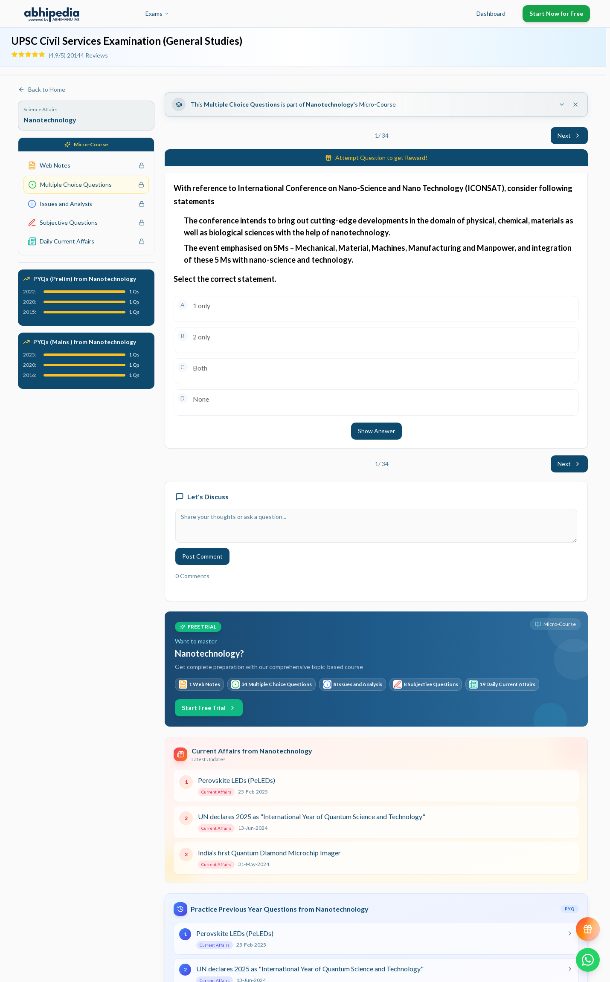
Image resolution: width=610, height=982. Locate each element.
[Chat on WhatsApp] (588, 960)
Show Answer (376, 431)
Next (569, 135)
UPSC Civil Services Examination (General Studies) (126, 41)
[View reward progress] (588, 929)
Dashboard (490, 13)
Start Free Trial (209, 707)
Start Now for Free (556, 13)
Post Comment (202, 556)
